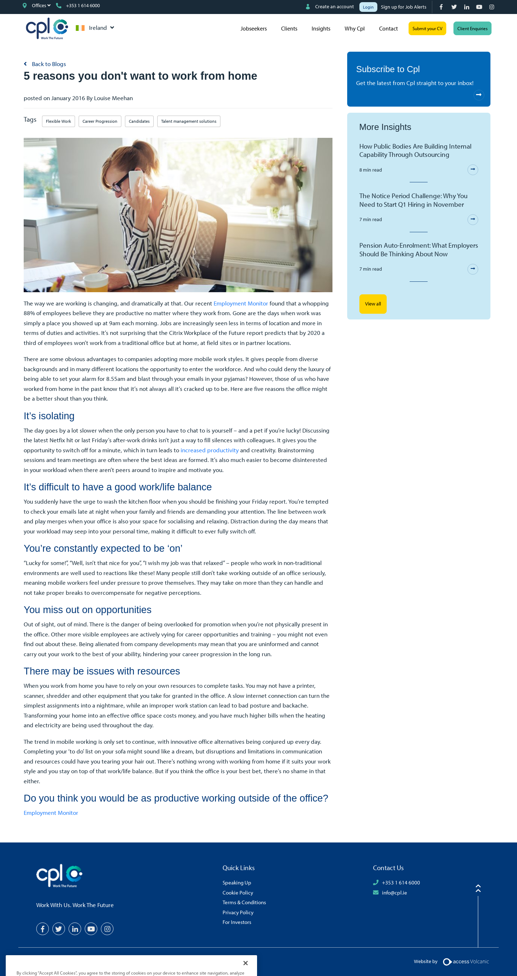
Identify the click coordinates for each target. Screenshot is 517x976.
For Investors (237, 921)
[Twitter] (454, 7)
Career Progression (100, 121)
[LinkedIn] (467, 7)
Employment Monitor (241, 303)
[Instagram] (492, 7)
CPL (47, 28)
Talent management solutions (188, 121)
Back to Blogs (48, 63)
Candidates (139, 121)
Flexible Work (58, 121)
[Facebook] (442, 7)
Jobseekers (254, 28)
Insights (321, 28)
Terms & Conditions (244, 902)
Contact (388, 28)
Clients (289, 28)
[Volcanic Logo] (466, 961)
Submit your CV (427, 28)
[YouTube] (480, 7)
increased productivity (210, 450)
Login (368, 7)
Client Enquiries (472, 28)
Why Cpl (355, 28)
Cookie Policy (238, 892)
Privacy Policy (238, 912)
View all (373, 303)
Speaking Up (237, 882)
